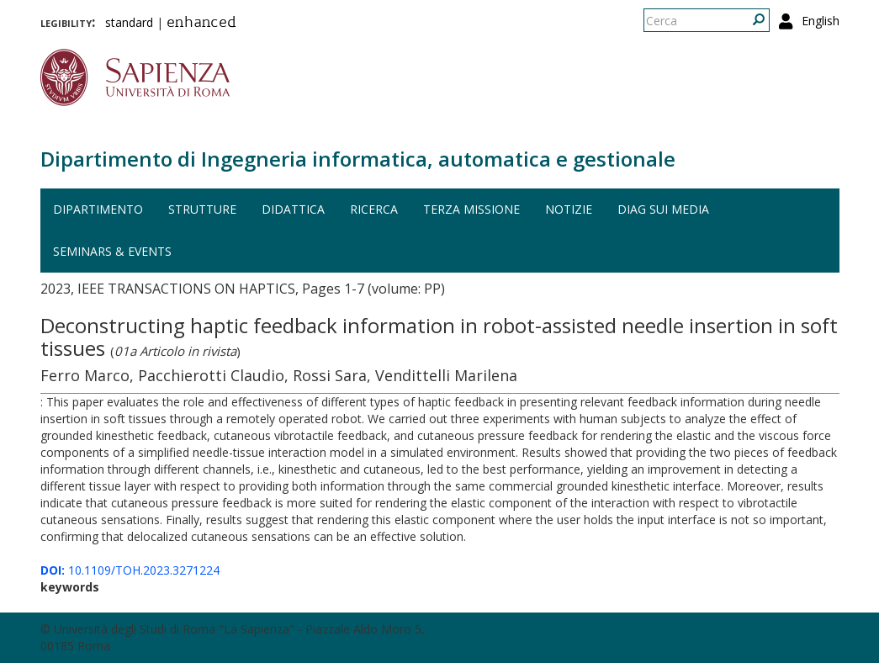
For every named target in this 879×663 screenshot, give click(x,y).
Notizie (568, 209)
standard (129, 22)
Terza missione (471, 209)
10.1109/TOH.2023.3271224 (130, 570)
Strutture (202, 209)
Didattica (293, 209)
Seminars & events (112, 251)
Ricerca (374, 209)
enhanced (201, 23)
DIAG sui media (663, 209)
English (820, 21)
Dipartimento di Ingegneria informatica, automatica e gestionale (357, 158)
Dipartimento (98, 209)
